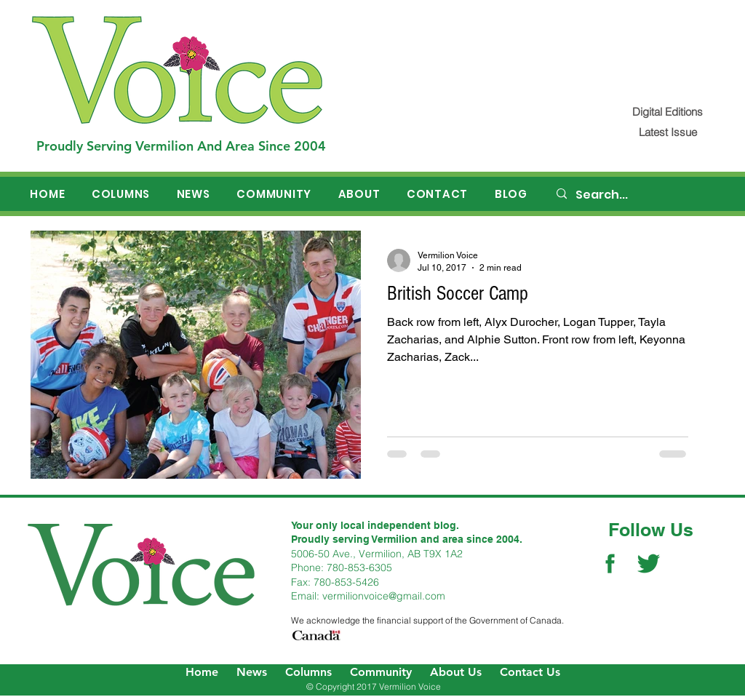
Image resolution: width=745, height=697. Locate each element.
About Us (456, 672)
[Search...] (635, 195)
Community (381, 672)
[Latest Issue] (667, 132)
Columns (308, 672)
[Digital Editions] (667, 111)
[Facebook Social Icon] (610, 563)
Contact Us (530, 672)
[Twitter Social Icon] (648, 563)
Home (202, 672)
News (251, 672)
